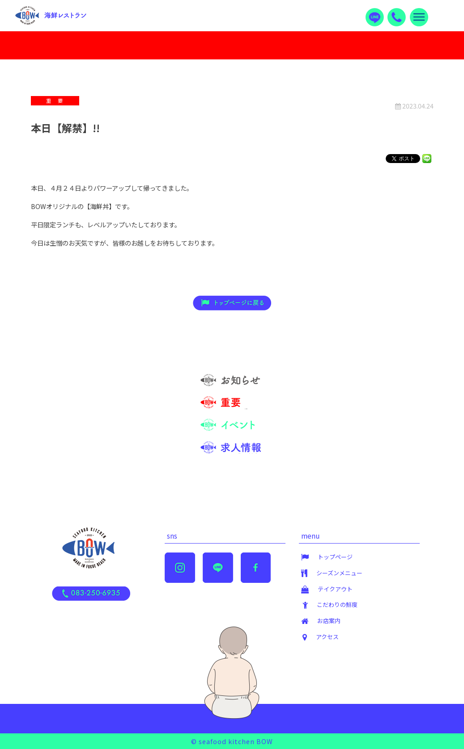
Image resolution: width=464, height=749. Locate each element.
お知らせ (248, 386)
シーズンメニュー (339, 573)
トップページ (335, 556)
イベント (248, 430)
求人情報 (248, 453)
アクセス (327, 636)
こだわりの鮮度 (337, 604)
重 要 (251, 408)
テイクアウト (335, 589)
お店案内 (329, 620)
